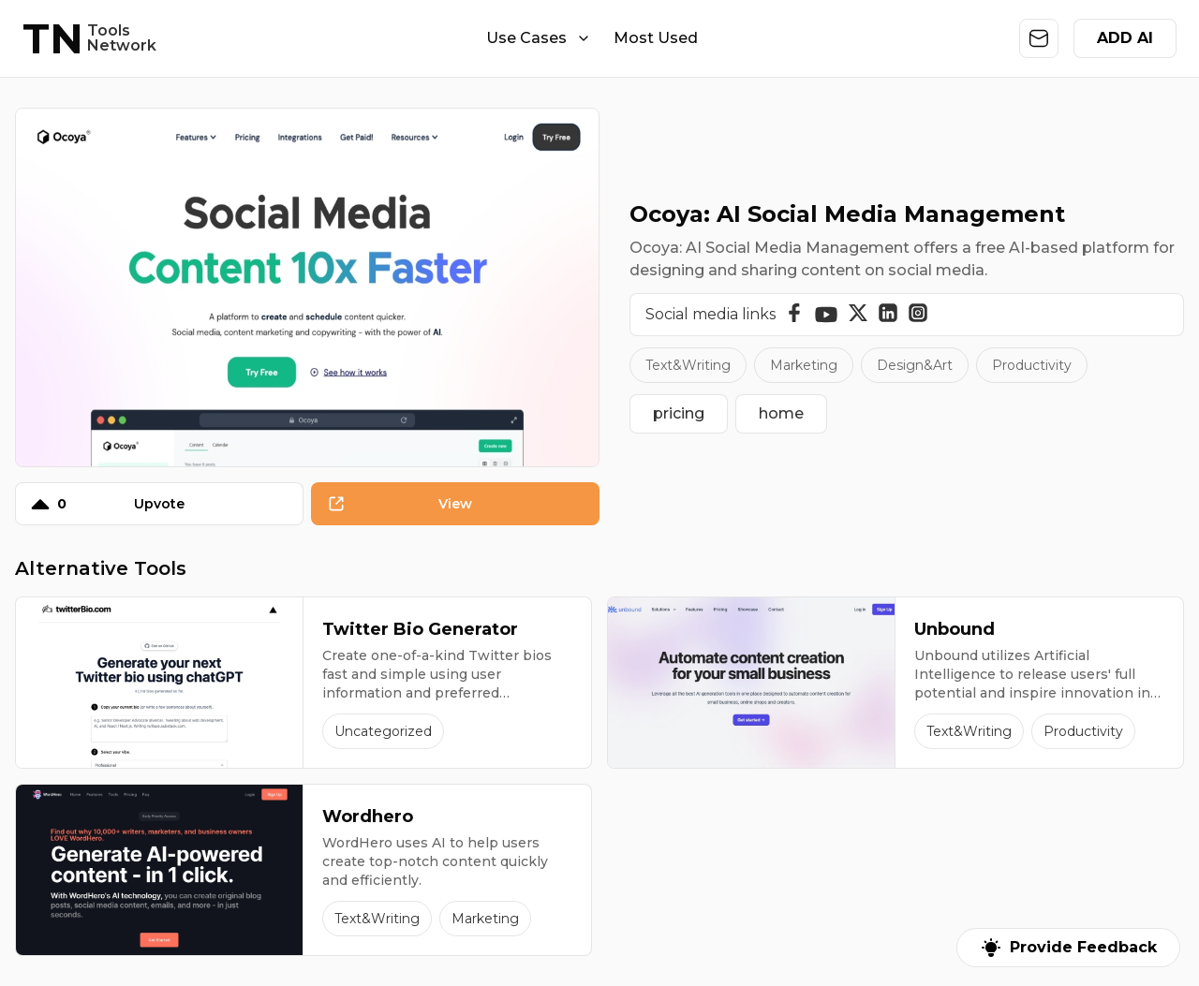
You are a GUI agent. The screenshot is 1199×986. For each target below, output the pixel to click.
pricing (678, 413)
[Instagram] (918, 315)
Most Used (656, 38)
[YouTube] (826, 315)
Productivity (1032, 365)
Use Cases (538, 38)
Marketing (803, 365)
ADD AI (1125, 38)
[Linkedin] (888, 315)
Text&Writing (688, 365)
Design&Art (915, 365)
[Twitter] (858, 315)
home (781, 413)
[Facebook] (794, 315)
